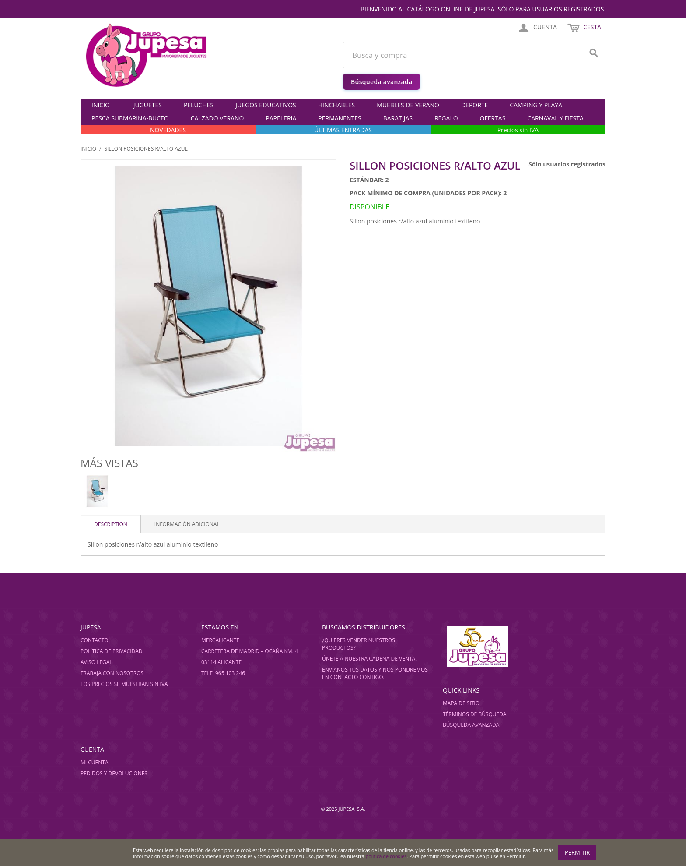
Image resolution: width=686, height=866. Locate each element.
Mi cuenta (94, 762)
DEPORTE (474, 105)
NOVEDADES (168, 130)
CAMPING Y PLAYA (536, 105)
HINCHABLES (336, 105)
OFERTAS (493, 118)
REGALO (446, 118)
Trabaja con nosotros (112, 673)
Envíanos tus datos (349, 669)
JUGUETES (147, 105)
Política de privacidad (111, 651)
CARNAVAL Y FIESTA (555, 118)
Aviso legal (96, 662)
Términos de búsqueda (475, 714)
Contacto (94, 640)
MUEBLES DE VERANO (408, 105)
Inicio (100, 105)
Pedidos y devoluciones (113, 773)
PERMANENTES (339, 118)
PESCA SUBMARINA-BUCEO (130, 118)
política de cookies (386, 856)
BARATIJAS (398, 118)
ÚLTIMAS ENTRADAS (343, 130)
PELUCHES (199, 105)
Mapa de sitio (461, 703)
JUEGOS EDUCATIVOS (265, 105)
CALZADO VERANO (217, 118)
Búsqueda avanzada (381, 82)
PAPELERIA (281, 118)
